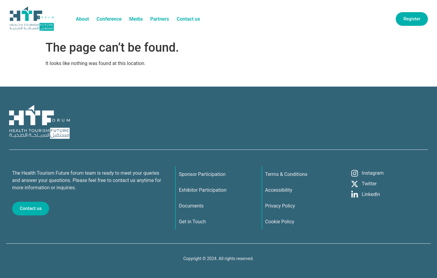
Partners (159, 19)
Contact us (188, 19)
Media (136, 19)
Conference (109, 19)
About (82, 19)
